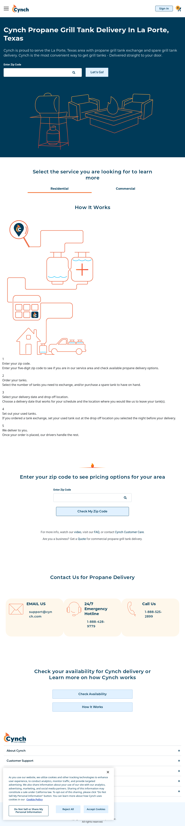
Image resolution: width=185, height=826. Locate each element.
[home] (19, 9)
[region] (58, 794)
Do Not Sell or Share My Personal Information (28, 810)
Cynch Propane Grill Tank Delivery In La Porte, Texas (86, 34)
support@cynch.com (40, 614)
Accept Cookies (96, 809)
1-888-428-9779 (98, 624)
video (77, 532)
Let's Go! (97, 72)
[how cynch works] (92, 703)
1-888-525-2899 (158, 614)
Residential (60, 188)
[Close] (108, 772)
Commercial (125, 188)
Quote (82, 539)
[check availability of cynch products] (92, 690)
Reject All (68, 809)
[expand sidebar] (6, 8)
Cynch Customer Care (129, 532)
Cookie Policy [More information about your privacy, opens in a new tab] (35, 799)
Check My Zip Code (92, 511)
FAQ (96, 532)
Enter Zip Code (12, 64)
